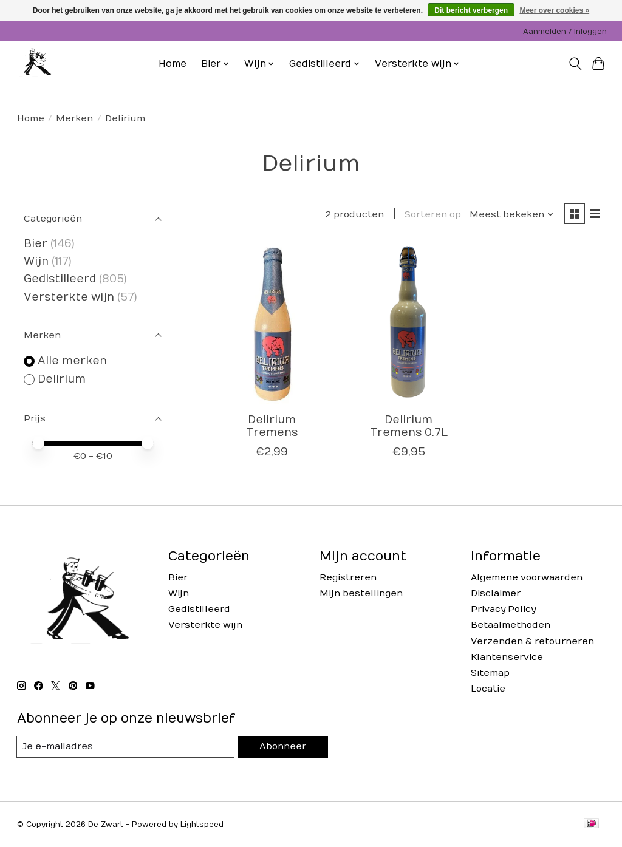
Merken (74, 119)
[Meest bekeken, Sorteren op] (510, 214)
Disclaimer (496, 593)
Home (172, 63)
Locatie (488, 689)
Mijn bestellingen (361, 593)
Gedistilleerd (60, 279)
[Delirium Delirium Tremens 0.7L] (408, 324)
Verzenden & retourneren (532, 641)
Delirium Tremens (272, 427)
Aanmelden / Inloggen (565, 31)
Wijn (36, 261)
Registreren (348, 578)
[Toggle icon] (575, 64)
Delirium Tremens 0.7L (409, 427)
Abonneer (282, 747)
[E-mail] (125, 747)
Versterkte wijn (69, 297)
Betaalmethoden (510, 625)
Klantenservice (507, 657)
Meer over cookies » (554, 10)
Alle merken (72, 361)
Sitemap (490, 673)
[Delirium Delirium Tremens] (272, 324)
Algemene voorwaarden (527, 578)
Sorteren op (432, 214)
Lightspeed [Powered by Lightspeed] (202, 824)
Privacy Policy (503, 609)
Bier (35, 243)
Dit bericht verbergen (471, 10)
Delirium (62, 379)
